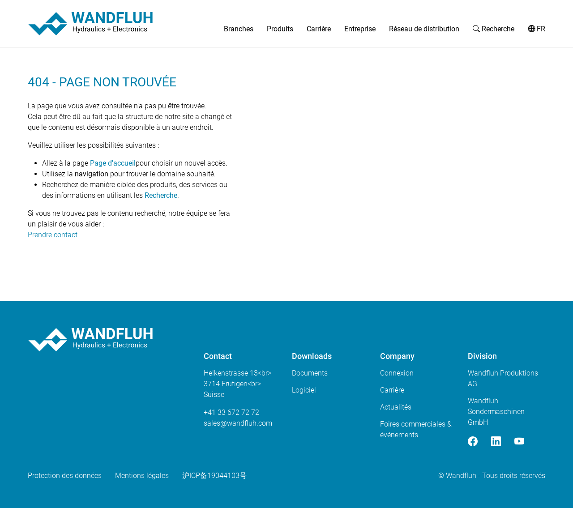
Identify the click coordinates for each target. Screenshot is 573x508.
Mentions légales (142, 475)
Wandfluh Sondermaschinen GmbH (496, 412)
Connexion (397, 373)
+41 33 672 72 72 (231, 412)
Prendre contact (52, 235)
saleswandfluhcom (238, 423)
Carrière (319, 29)
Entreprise (360, 29)
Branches (238, 29)
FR (536, 29)
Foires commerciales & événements (416, 429)
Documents (310, 373)
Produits (280, 29)
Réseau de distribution (424, 29)
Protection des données (65, 475)
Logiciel (304, 390)
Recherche (493, 29)
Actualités (395, 407)
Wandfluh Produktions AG (503, 378)
